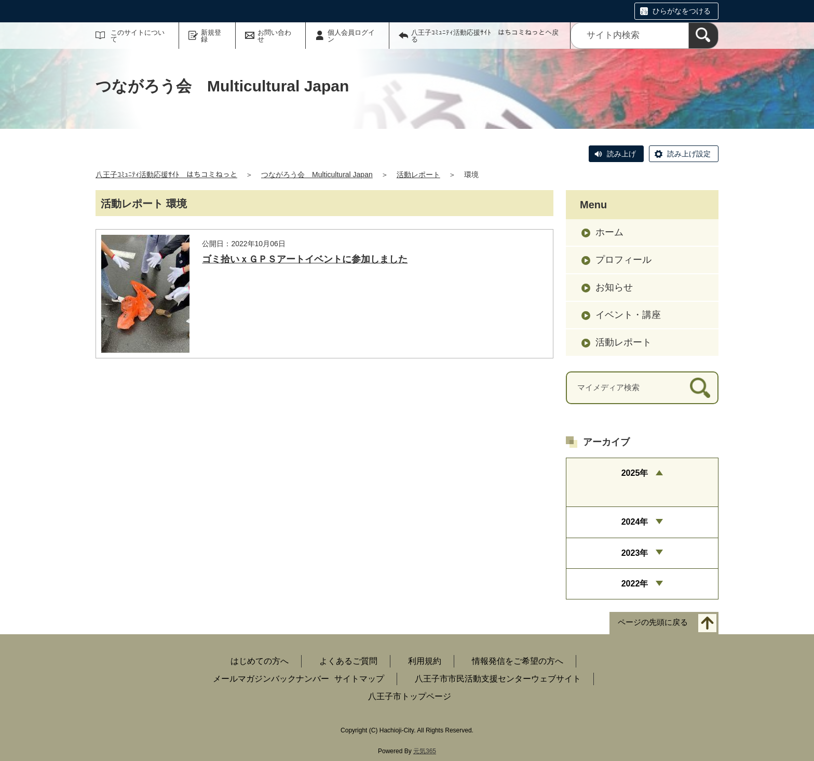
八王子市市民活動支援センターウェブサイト (498, 678)
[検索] (703, 35)
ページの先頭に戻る (653, 622)
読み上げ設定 (689, 154)
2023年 (634, 553)
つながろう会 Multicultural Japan (317, 174)
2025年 (634, 473)
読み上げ (621, 154)
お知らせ (614, 287)
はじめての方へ (259, 661)
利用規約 (424, 661)
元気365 (424, 751)
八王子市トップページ (409, 696)
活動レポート (418, 174)
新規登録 (211, 36)
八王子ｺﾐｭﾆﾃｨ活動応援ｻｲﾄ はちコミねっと (166, 174)
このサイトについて (138, 36)
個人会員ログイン (351, 36)
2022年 (634, 583)
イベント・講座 (628, 315)
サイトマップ (359, 678)
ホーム (609, 232)
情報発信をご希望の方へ (517, 661)
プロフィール (623, 260)
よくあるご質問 (348, 661)
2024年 (634, 521)
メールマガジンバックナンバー (271, 678)
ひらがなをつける (682, 11)
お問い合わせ (274, 36)
